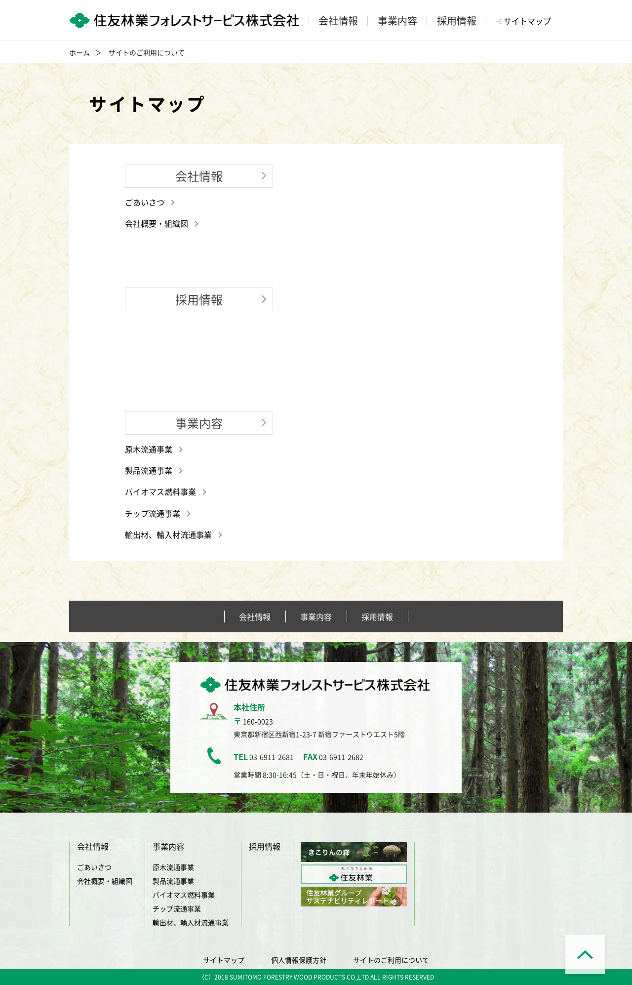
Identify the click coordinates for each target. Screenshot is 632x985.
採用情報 (377, 616)
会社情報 (255, 616)
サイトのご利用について (391, 960)
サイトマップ (527, 21)
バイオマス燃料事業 (160, 491)
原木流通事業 (148, 449)
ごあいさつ (144, 202)
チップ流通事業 (152, 513)
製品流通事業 (148, 470)
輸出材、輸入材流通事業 (168, 534)
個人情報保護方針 (298, 960)
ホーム (79, 52)
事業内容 (316, 616)
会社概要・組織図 (156, 223)
